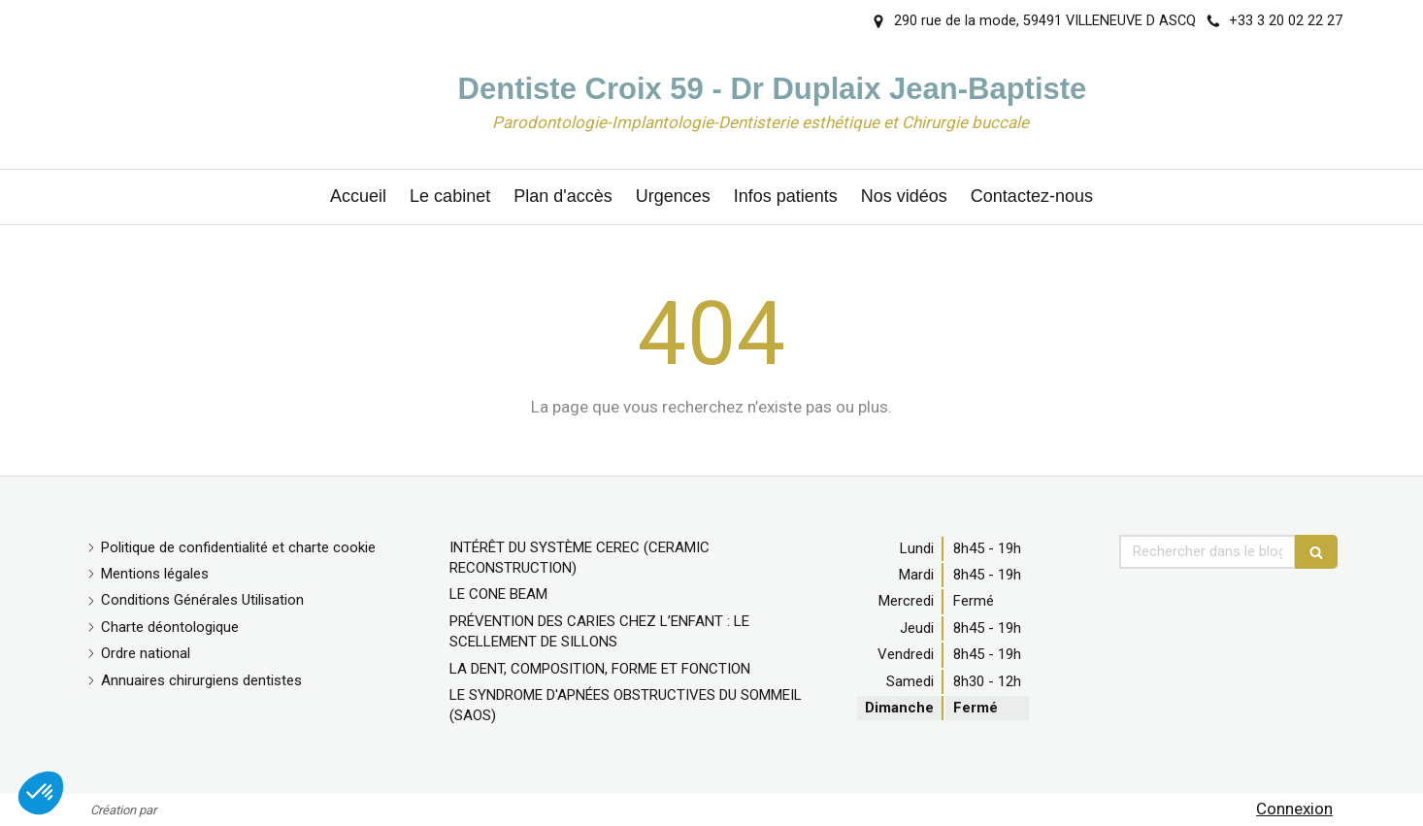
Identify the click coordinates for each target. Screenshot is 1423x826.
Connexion (1294, 808)
